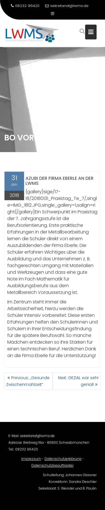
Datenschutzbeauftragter (52, 468)
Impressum (31, 461)
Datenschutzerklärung (63, 461)
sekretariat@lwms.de (66, 5)
